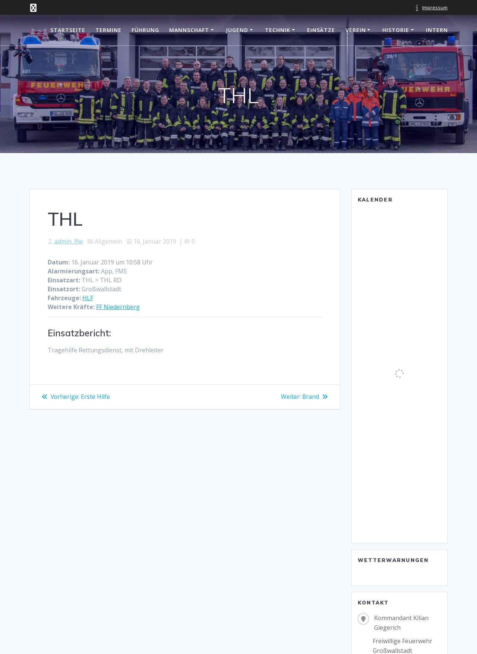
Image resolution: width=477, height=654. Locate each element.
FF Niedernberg (118, 307)
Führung (145, 30)
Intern (437, 30)
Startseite (67, 30)
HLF (87, 298)
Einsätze (321, 30)
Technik (277, 30)
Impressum (435, 7)
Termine (108, 30)
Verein (355, 30)
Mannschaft (189, 30)
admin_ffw (68, 241)
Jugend (237, 30)
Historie (395, 30)
